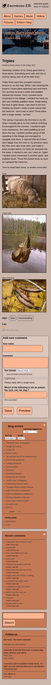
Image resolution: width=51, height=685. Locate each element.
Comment (8, 356)
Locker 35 (10, 452)
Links (8, 527)
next (19, 513)
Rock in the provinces (15, 462)
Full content (9, 660)
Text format (10, 372)
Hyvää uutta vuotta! (14, 605)
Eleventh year (12, 506)
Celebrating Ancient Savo (17, 486)
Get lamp (10, 472)
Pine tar (9, 509)
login (36, 6)
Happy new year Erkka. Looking (19, 577)
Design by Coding (13, 448)
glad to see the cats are (16, 594)
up (3, 327)
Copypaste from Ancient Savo (19, 544)
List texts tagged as (32, 431)
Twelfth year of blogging (16, 482)
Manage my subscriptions (15, 646)
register (45, 6)
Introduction (11, 523)
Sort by (8, 437)
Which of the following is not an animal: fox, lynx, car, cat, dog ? (24, 390)
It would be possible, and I (17, 583)
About (7, 16)
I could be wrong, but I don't (18, 589)
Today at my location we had (18, 566)
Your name (8, 344)
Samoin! (9, 600)
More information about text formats (19, 376)
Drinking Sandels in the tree (18, 499)
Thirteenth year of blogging (17, 445)
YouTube (7, 679)
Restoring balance (14, 475)
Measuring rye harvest (15, 479)
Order (20, 437)
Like (4, 324)
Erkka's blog (24, 22)
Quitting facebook (13, 465)
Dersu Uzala (11, 455)
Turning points (12, 469)
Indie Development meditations (19, 496)
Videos (40, 16)
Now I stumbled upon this (17, 555)
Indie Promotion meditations (18, 492)
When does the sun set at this (19, 572)
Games (18, 16)
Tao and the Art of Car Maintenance (21, 458)
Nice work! (10, 561)
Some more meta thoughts (17, 503)
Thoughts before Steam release (19, 489)
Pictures (8, 22)
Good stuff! (10, 550)
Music (29, 16)
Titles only (8, 658)
